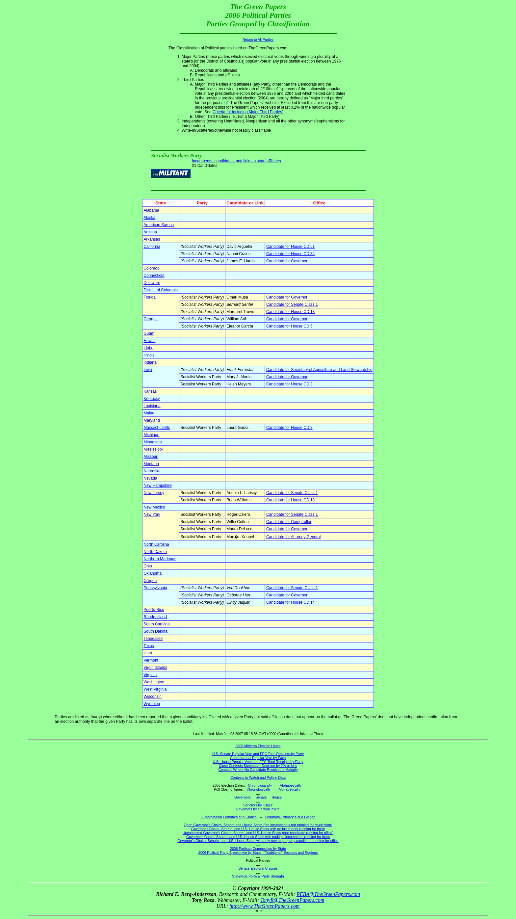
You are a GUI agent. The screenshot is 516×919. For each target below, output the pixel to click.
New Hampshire (157, 485)
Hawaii (149, 340)
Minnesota (152, 442)
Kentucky (151, 398)
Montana (151, 463)
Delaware (151, 282)
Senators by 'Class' (258, 805)
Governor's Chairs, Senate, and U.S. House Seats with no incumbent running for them (258, 829)
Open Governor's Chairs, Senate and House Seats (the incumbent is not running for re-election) (258, 825)
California (151, 246)
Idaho (148, 348)
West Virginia (155, 689)
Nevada (150, 478)
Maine (148, 413)
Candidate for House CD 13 (290, 500)
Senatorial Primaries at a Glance (290, 817)
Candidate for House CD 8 (289, 427)
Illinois (148, 355)
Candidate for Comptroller (288, 521)
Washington (153, 682)
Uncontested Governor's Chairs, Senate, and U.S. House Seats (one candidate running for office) (258, 833)
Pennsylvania (155, 588)
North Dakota (155, 551)
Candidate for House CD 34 (290, 253)
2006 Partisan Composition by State (258, 849)
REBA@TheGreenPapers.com (328, 894)
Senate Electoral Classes (257, 868)
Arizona (150, 232)
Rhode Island (155, 617)
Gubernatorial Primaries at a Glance (229, 817)
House (276, 797)
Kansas (150, 391)
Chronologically (260, 785)
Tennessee (153, 638)
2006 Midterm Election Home (257, 746)
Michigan (151, 435)
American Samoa (158, 225)
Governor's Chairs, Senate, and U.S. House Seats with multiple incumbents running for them (258, 837)
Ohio (147, 566)
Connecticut (153, 275)
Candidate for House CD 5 (289, 326)
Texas (148, 645)
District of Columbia (160, 290)
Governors (242, 797)
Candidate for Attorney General (293, 537)
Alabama (151, 210)
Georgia (150, 319)
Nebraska (151, 471)
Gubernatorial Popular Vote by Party (258, 758)
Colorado (151, 268)
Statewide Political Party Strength (258, 876)
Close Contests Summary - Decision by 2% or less (258, 766)
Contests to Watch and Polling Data (258, 777)
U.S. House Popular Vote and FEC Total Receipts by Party (258, 762)
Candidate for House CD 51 (290, 246)
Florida (149, 297)
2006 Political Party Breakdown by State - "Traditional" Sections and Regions (258, 852)
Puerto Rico (153, 609)
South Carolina (156, 624)
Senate (261, 797)
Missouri (150, 456)
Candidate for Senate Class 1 (292, 304)
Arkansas (151, 239)
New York (151, 514)
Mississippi (153, 449)
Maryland (151, 420)
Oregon (150, 580)
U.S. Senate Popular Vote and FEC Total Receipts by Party (258, 754)
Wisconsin (152, 696)
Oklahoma (152, 573)
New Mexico (154, 507)
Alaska (149, 217)
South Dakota (155, 631)
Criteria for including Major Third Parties (247, 112)
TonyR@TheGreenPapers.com (292, 900)
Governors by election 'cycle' (258, 809)
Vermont (150, 660)
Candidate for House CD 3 (289, 384)
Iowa (147, 369)
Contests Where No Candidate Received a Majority (257, 770)
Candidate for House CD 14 (290, 602)
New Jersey (153, 492)
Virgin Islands (155, 667)
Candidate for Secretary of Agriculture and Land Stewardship (319, 369)
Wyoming (151, 703)
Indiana (149, 362)
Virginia (150, 674)
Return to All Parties (258, 39)
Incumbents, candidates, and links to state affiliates (236, 161)
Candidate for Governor (286, 261)
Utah (147, 653)
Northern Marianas (159, 559)
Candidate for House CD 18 (290, 311)
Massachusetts (156, 427)
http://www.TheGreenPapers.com (264, 906)
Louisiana (151, 406)
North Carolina (156, 544)
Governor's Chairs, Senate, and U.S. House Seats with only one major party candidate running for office (257, 841)
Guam (148, 333)
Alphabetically (290, 785)
